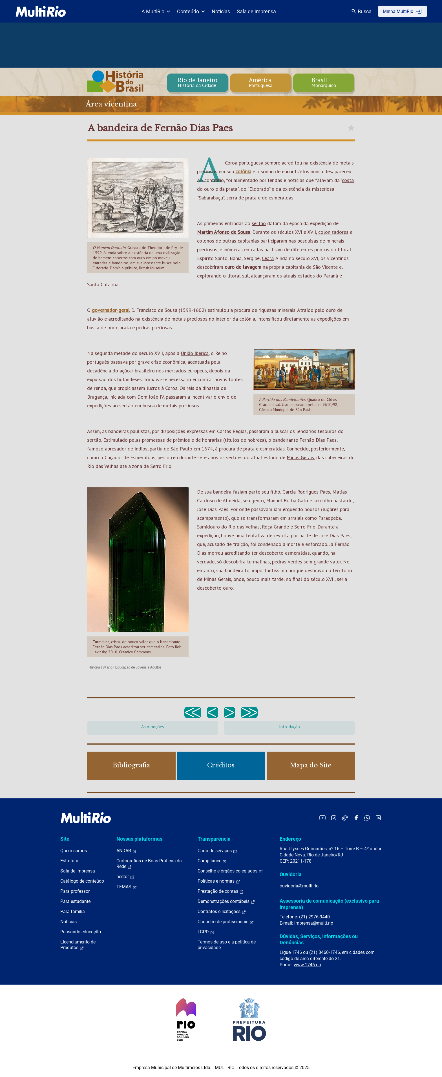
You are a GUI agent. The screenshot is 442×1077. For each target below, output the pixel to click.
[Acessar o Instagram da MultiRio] (333, 817)
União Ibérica (195, 353)
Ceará (268, 258)
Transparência (214, 839)
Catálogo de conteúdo (82, 881)
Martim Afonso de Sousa (223, 232)
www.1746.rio (307, 964)
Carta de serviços (217, 851)
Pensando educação (80, 931)
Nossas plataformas (139, 839)
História (94, 667)
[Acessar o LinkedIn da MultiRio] (378, 817)
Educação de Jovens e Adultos (138, 667)
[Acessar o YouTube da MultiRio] (322, 817)
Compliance (212, 861)
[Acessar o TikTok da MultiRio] (344, 817)
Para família (72, 911)
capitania (295, 267)
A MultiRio (156, 11)
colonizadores (333, 232)
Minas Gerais (300, 457)
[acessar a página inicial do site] (40, 11)
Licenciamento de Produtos (78, 945)
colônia (243, 171)
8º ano (107, 667)
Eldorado (259, 189)
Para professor (75, 891)
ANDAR (126, 851)
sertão (259, 223)
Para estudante (75, 901)
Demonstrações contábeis (226, 901)
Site (64, 839)
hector (125, 877)
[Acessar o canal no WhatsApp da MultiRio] (367, 817)
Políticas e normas (219, 881)
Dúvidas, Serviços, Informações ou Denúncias (319, 939)
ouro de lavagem (243, 267)
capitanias (248, 240)
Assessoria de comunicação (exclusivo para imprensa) (329, 904)
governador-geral (111, 310)
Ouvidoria (291, 874)
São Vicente (325, 267)
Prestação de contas (221, 891)
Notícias (221, 11)
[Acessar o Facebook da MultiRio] (356, 817)
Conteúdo (191, 11)
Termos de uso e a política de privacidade (227, 944)
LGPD (206, 932)
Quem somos (73, 850)
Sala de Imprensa (256, 11)
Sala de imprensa (77, 871)
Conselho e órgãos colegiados (230, 871)
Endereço (290, 839)
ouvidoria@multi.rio (299, 886)
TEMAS (126, 887)
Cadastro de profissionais (226, 922)
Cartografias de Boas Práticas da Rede (149, 863)
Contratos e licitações (222, 911)
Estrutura (69, 860)
